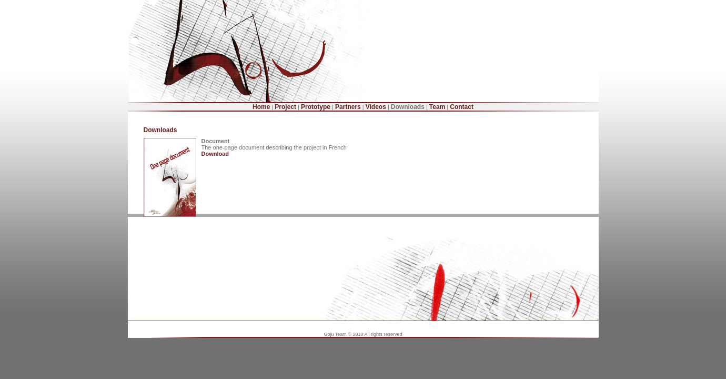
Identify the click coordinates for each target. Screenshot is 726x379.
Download (215, 154)
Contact (461, 107)
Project (285, 107)
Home (261, 107)
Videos (376, 107)
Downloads (408, 107)
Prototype (315, 107)
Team (437, 107)
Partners (348, 107)
